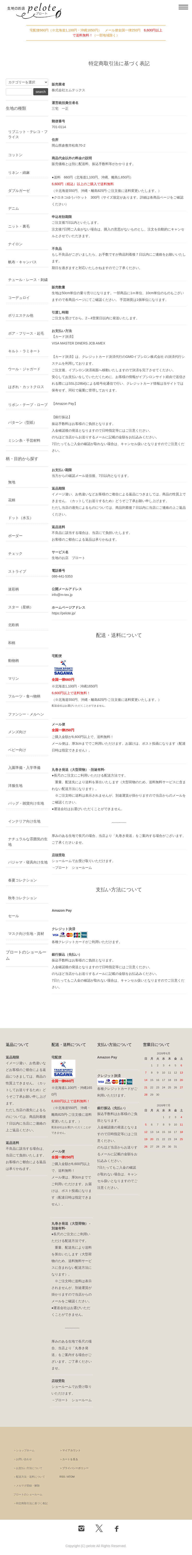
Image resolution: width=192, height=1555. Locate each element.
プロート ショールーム (73, 867)
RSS (62, 1476)
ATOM (70, 1476)
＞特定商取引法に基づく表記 (30, 1503)
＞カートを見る (69, 1459)
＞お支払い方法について (27, 1468)
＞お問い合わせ (22, 1459)
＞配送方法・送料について (29, 1476)
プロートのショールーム (27, 1494)
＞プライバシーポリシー (74, 1468)
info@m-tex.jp (62, 595)
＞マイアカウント (70, 1450)
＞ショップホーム (23, 1450)
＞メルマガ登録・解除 (26, 1485)
